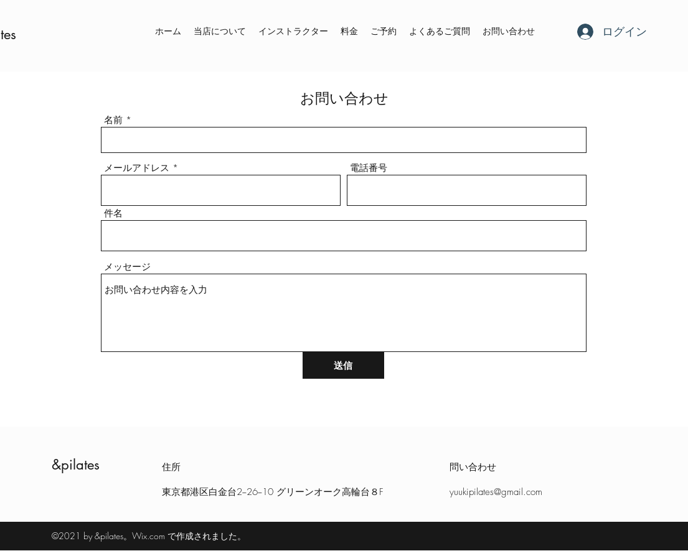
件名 (113, 213)
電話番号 (368, 168)
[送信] (343, 365)
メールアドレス (136, 168)
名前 (113, 120)
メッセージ (127, 267)
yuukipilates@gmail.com (496, 492)
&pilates (76, 464)
